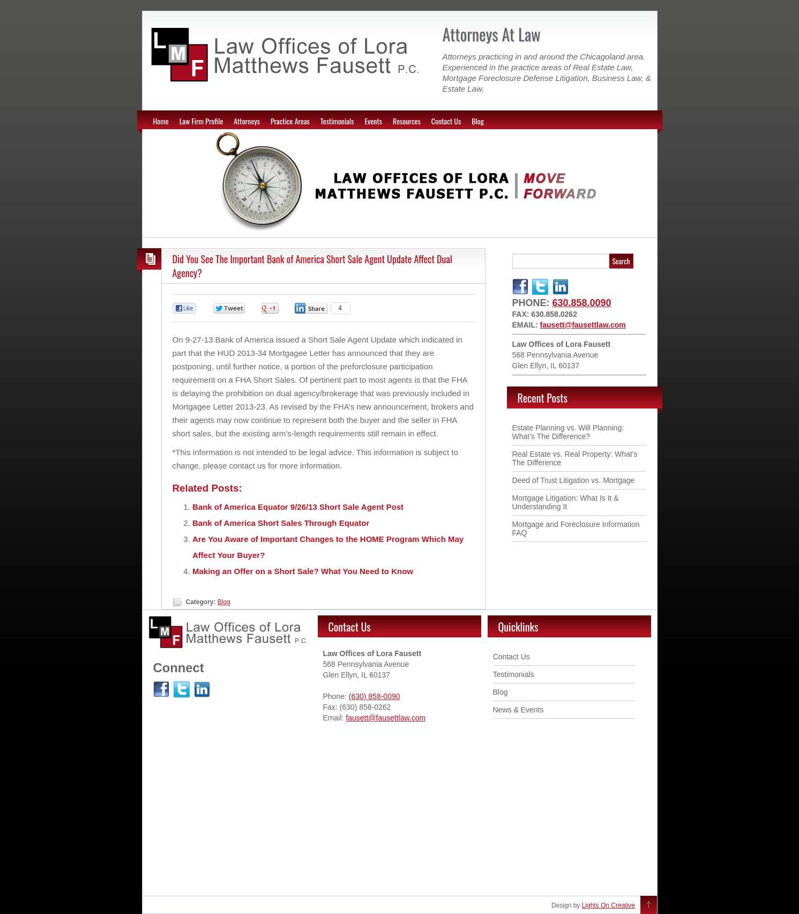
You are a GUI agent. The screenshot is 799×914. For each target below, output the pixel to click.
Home (161, 121)
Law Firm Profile (201, 121)
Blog (478, 121)
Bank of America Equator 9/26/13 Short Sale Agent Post (298, 506)
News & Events (518, 709)
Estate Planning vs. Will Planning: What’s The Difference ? (568, 432)
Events (373, 121)
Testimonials (337, 121)
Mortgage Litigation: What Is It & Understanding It (565, 502)
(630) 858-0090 (374, 696)
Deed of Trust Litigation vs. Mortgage (573, 480)
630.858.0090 (581, 303)
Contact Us (446, 121)
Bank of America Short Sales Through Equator (280, 522)
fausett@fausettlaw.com (583, 325)
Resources (407, 121)
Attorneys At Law (492, 34)
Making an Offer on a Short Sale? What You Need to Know (302, 571)
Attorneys (247, 121)
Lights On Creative (608, 905)
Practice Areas (290, 121)
